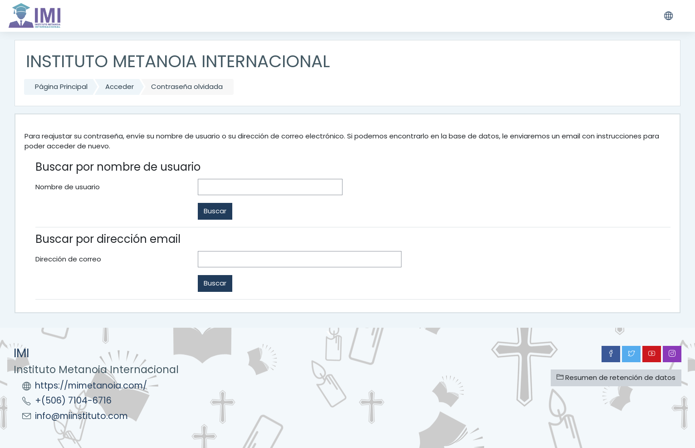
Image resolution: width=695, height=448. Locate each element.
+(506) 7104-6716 (73, 400)
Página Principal (61, 86)
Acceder (119, 86)
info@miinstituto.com (81, 416)
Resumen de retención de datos (616, 377)
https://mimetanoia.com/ (91, 385)
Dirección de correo (68, 259)
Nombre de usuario (67, 187)
